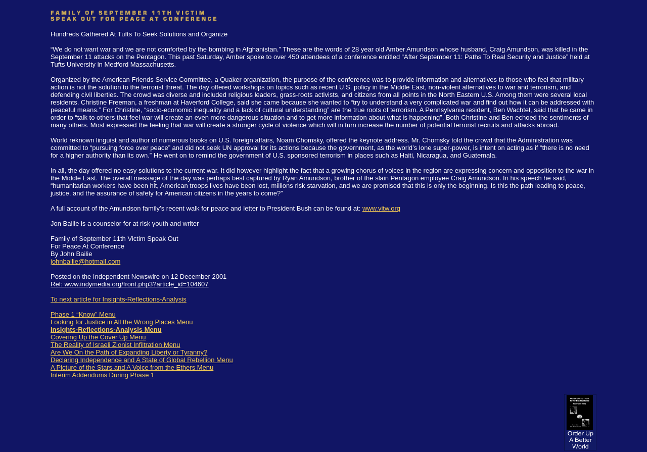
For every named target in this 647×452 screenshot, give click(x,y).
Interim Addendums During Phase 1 (102, 375)
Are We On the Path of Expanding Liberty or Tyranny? (129, 352)
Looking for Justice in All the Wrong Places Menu (122, 322)
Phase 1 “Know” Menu (83, 314)
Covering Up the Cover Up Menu (98, 337)
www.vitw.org (381, 208)
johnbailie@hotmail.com (85, 261)
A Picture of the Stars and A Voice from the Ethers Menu (132, 367)
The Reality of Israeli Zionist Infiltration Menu (115, 344)
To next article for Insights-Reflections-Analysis (119, 299)
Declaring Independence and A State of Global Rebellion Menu (142, 360)
